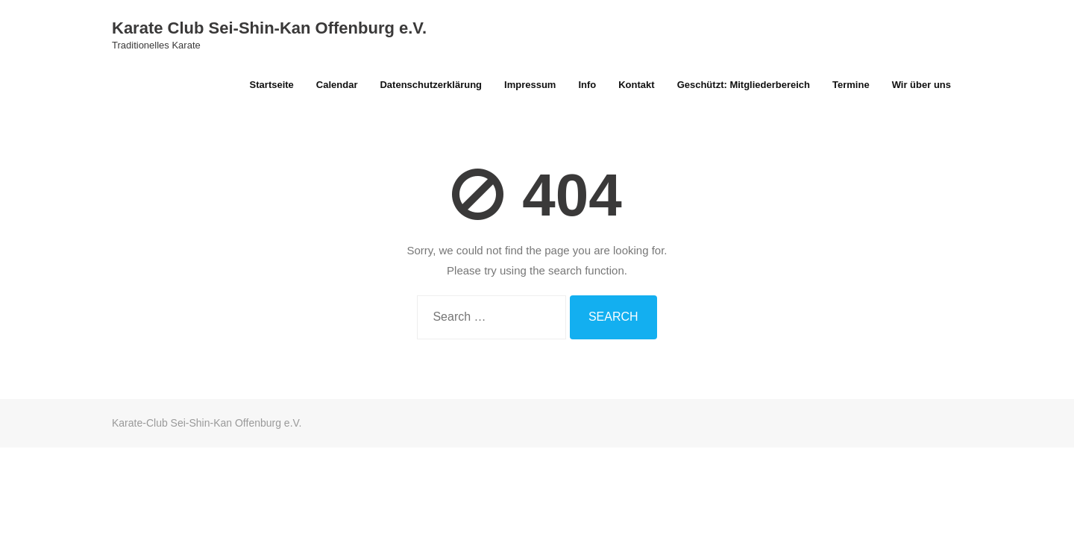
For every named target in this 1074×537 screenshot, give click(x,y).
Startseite (272, 84)
